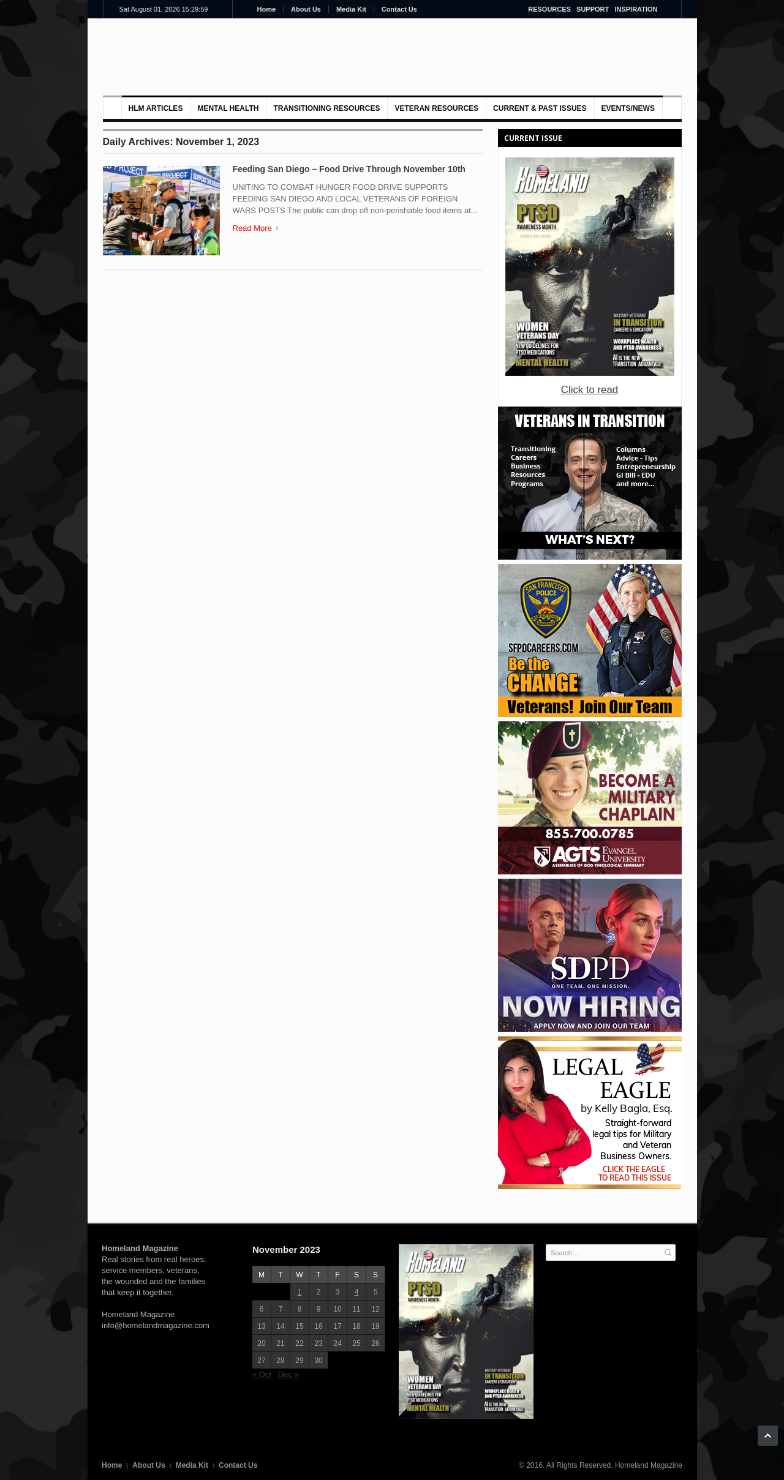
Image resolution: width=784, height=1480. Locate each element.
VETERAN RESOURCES (436, 108)
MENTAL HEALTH (227, 108)
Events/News (628, 108)
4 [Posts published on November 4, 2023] (357, 1292)
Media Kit (351, 9)
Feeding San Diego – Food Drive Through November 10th (349, 169)
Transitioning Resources (326, 108)
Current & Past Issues (539, 108)
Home (266, 9)
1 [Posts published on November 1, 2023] (300, 1292)
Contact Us (399, 9)
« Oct (261, 1374)
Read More (255, 228)
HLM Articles (156, 108)
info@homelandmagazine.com (155, 1325)
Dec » (288, 1374)
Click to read (589, 390)
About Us (306, 9)
